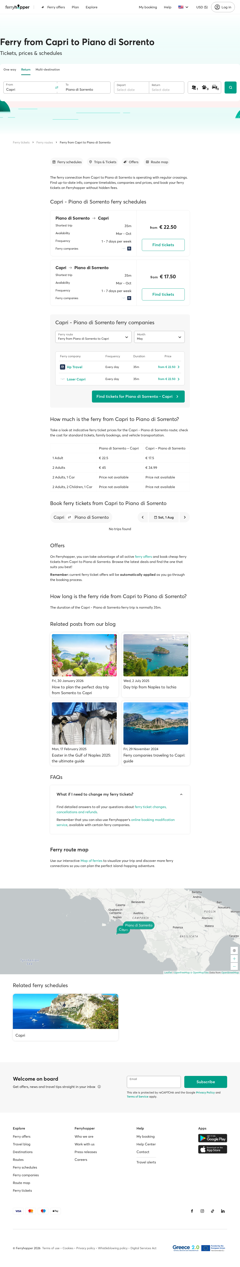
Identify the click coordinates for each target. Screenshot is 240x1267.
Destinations (23, 1152)
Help (167, 7)
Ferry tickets (21, 142)
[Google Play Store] (212, 1138)
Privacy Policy (205, 1092)
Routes (18, 1159)
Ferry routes (44, 142)
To (67, 84)
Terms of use (51, 1248)
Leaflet (168, 972)
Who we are (84, 1136)
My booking (148, 7)
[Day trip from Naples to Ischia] (156, 664)
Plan (75, 7)
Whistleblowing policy (113, 1248)
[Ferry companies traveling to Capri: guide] (156, 733)
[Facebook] (192, 1211)
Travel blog (21, 1144)
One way (9, 69)
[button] (69, 517)
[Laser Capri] (80, 379)
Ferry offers (53, 7)
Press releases (86, 1152)
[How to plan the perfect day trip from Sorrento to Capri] (84, 664)
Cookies (68, 1248)
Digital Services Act (143, 1248)
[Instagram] (202, 1211)
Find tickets (163, 244)
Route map (21, 1183)
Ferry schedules (25, 1167)
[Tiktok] (212, 1211)
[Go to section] (66, 162)
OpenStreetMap (230, 972)
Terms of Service (137, 1096)
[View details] (99, 1086)
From (9, 84)
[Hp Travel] (80, 367)
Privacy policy (85, 1248)
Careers (81, 1159)
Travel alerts (146, 1162)
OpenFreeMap (182, 972)
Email (133, 1079)
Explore (92, 7)
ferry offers (143, 556)
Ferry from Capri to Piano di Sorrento (85, 142)
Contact (142, 1152)
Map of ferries (91, 860)
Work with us (84, 1144)
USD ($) (202, 7)
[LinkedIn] (223, 1211)
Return (25, 69)
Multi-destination (48, 69)
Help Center (146, 1144)
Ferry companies (26, 1175)
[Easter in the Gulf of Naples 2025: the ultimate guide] (84, 733)
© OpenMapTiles (199, 972)
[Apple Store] (212, 1149)
